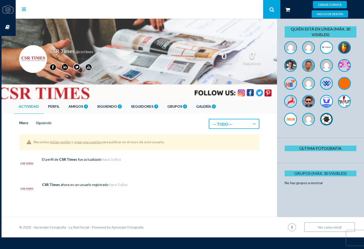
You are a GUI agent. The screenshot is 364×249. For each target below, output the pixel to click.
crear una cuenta (101, 142)
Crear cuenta (330, 5)
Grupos (191, 106)
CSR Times (82, 159)
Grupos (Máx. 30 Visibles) (322, 209)
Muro (37, 123)
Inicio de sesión (330, 14)
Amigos (92, 106)
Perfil (68, 106)
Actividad (43, 106)
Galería (220, 106)
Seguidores (158, 106)
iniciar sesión (74, 142)
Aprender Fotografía (142, 239)
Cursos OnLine (8, 27)
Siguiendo (123, 106)
